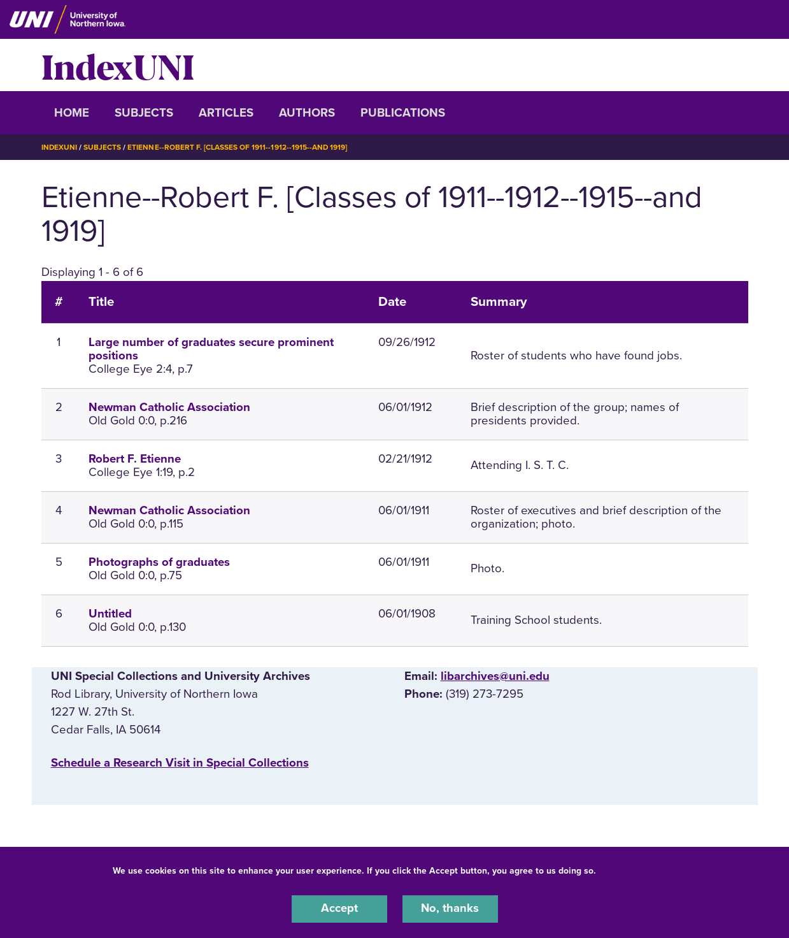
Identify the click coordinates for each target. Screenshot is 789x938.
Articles (226, 113)
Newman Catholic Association (169, 407)
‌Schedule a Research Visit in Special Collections (180, 762)
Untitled (110, 613)
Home (71, 113)
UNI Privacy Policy (638, 870)
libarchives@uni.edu (495, 675)
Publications (402, 113)
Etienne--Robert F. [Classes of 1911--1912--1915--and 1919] (238, 147)
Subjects (144, 113)
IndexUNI (117, 65)
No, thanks (450, 909)
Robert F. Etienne (135, 458)
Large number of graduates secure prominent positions (211, 349)
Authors (307, 113)
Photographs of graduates (159, 561)
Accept (339, 909)
